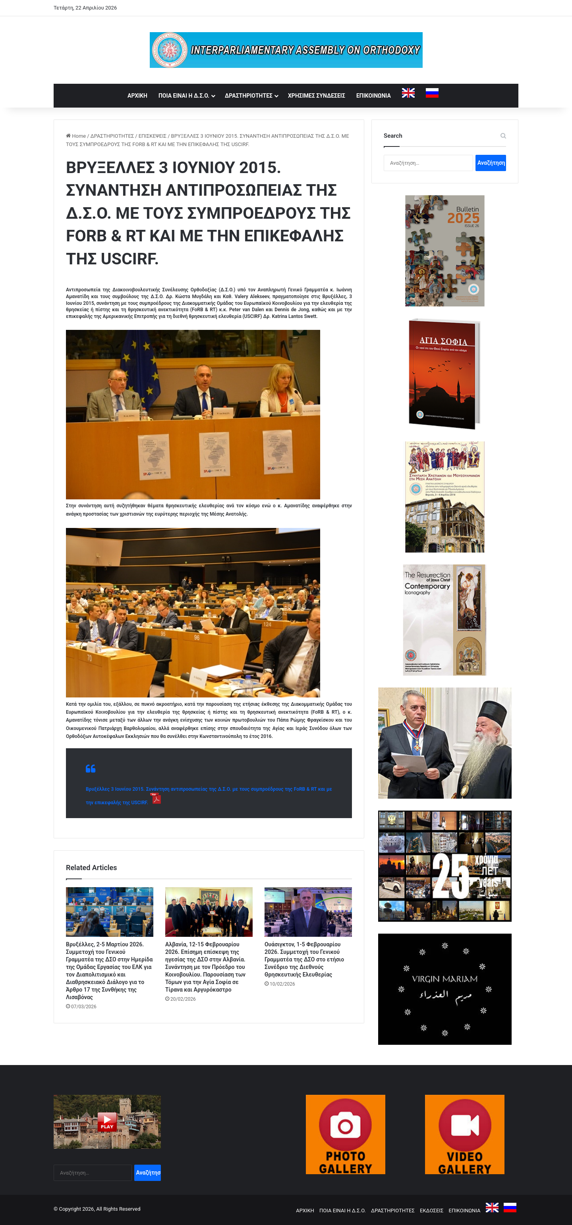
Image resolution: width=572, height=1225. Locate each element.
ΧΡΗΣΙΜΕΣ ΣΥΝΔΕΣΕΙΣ (316, 95)
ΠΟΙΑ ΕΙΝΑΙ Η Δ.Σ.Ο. (183, 95)
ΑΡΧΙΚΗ (137, 95)
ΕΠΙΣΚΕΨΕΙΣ (153, 136)
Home (76, 136)
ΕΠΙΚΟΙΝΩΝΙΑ (373, 95)
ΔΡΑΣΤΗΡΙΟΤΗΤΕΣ (248, 95)
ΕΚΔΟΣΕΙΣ (431, 1210)
